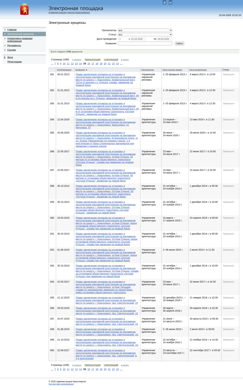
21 (109, 63)
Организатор (147, 69)
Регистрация (14, 61)
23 (117, 63)
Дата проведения (198, 69)
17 (92, 63)
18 (97, 63)
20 (105, 63)
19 (101, 63)
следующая (111, 59)
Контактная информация (61, 384)
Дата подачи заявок (172, 69)
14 (80, 63)
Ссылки (11, 49)
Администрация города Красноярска (69, 12)
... (52, 63)
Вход (10, 57)
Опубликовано (64, 69)
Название (80, 69)
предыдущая (93, 59)
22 (113, 63)
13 (76, 63)
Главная (12, 29)
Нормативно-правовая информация (20, 39)
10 (64, 63)
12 (72, 63)
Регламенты (14, 45)
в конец (125, 59)
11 (68, 63)
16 (88, 63)
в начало (76, 59)
